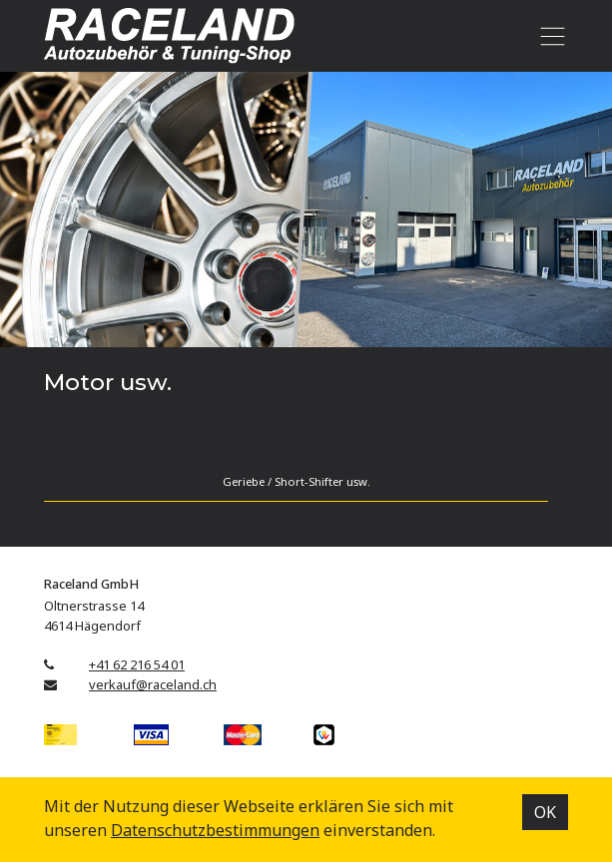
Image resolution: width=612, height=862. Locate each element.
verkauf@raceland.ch (153, 684)
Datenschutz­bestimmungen (215, 830)
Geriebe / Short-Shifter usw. (296, 481)
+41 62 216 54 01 (137, 664)
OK (545, 812)
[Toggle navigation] (548, 36)
